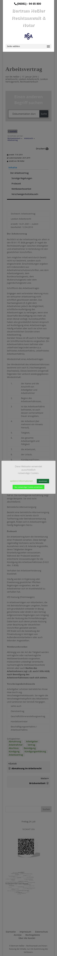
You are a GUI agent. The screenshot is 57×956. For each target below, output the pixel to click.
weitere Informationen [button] (21, 480)
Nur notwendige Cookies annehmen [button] (28, 487)
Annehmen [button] (43, 481)
